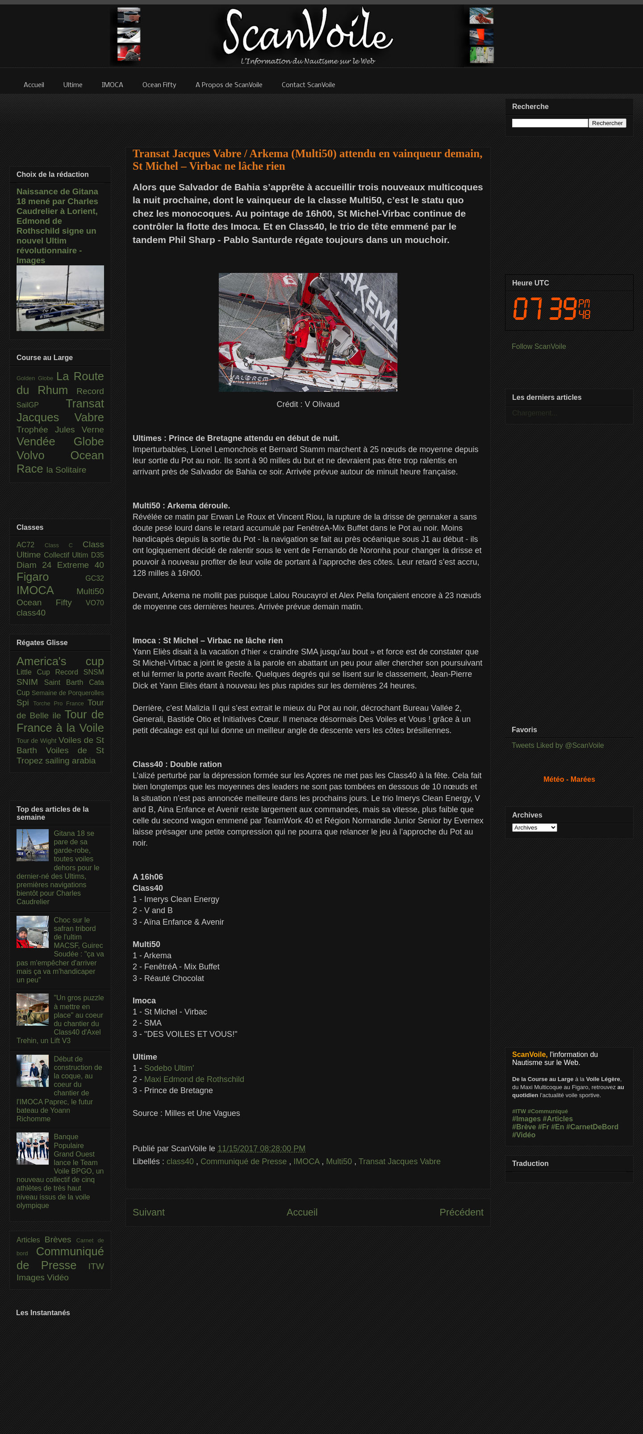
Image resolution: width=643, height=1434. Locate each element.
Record (90, 391)
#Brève (524, 1127)
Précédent (462, 1212)
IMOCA (307, 1161)
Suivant (149, 1212)
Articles (31, 1240)
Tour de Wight (37, 740)
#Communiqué (548, 1111)
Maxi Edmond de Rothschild (194, 1079)
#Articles (558, 1119)
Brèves (60, 1239)
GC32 (94, 578)
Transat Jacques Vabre (400, 1161)
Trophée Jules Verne (60, 429)
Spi (25, 702)
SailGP (41, 405)
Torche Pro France (60, 703)
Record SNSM (79, 672)
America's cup (60, 661)
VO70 (95, 603)
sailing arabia (70, 760)
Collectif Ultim (67, 555)
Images (32, 1277)
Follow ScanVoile (539, 346)
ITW (96, 1266)
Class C (64, 545)
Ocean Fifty (51, 602)
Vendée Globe (60, 441)
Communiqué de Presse (244, 1161)
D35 (97, 555)
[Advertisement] (308, 114)
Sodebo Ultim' (169, 1068)
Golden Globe (36, 378)
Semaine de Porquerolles (68, 692)
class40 (181, 1161)
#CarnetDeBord (592, 1127)
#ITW (519, 1111)
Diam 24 (37, 565)
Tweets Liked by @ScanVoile (558, 745)
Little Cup (36, 672)
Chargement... (534, 413)
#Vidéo (523, 1135)
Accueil (302, 1212)
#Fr (543, 1127)
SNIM (30, 682)
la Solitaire (66, 469)
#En (557, 1127)
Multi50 (340, 1161)
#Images (526, 1119)
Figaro (51, 576)
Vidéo (58, 1277)
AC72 (31, 545)
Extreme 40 (80, 565)
